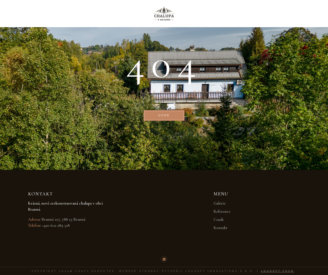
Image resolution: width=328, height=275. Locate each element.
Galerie (220, 203)
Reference (222, 211)
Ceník (219, 219)
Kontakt (220, 227)
